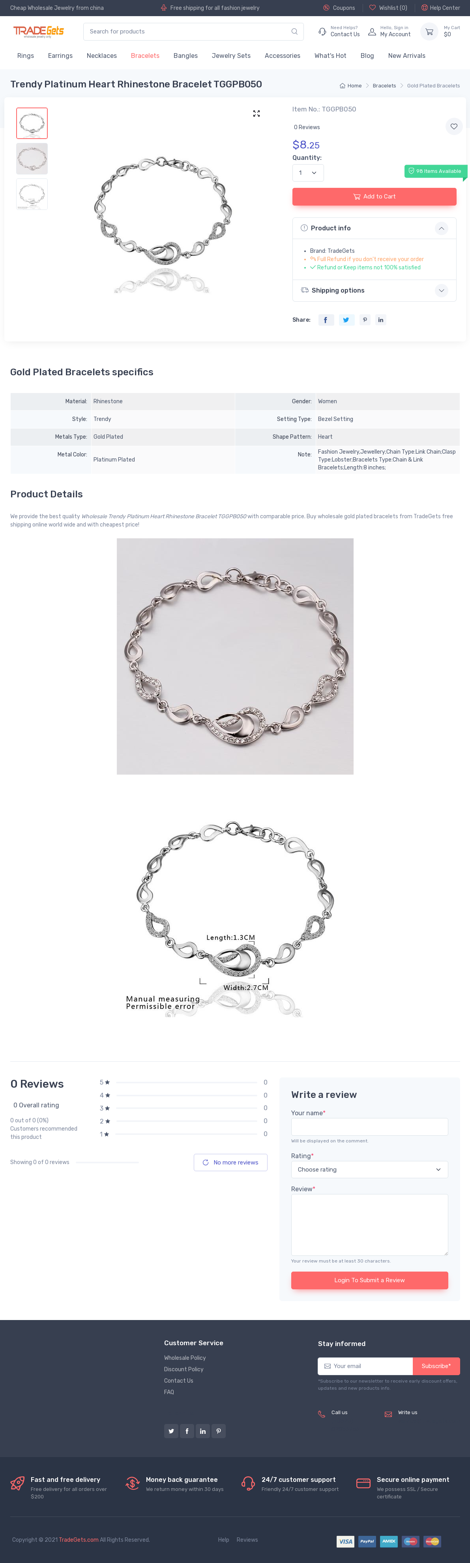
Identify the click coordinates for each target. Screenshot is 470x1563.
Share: (301, 320)
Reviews (247, 1540)
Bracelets (145, 55)
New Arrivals (406, 55)
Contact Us (178, 1381)
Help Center (440, 7)
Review (303, 1189)
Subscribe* (436, 1366)
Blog (367, 55)
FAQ (169, 1392)
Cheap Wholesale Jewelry (42, 8)
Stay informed (341, 1344)
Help (223, 1540)
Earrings (60, 55)
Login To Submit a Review (369, 1280)
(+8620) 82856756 (345, 1425)
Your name (308, 1113)
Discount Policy (184, 1369)
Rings (25, 55)
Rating (302, 1156)
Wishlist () (388, 7)
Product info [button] (326, 228)
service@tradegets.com (429, 1421)
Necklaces (102, 55)
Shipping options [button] (333, 290)
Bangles (186, 55)
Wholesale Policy (185, 1358)
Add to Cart (374, 196)
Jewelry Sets (231, 55)
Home (351, 86)
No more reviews (230, 1162)
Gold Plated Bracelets (433, 86)
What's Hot (330, 55)
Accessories (282, 55)
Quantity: (307, 157)
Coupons (339, 7)
